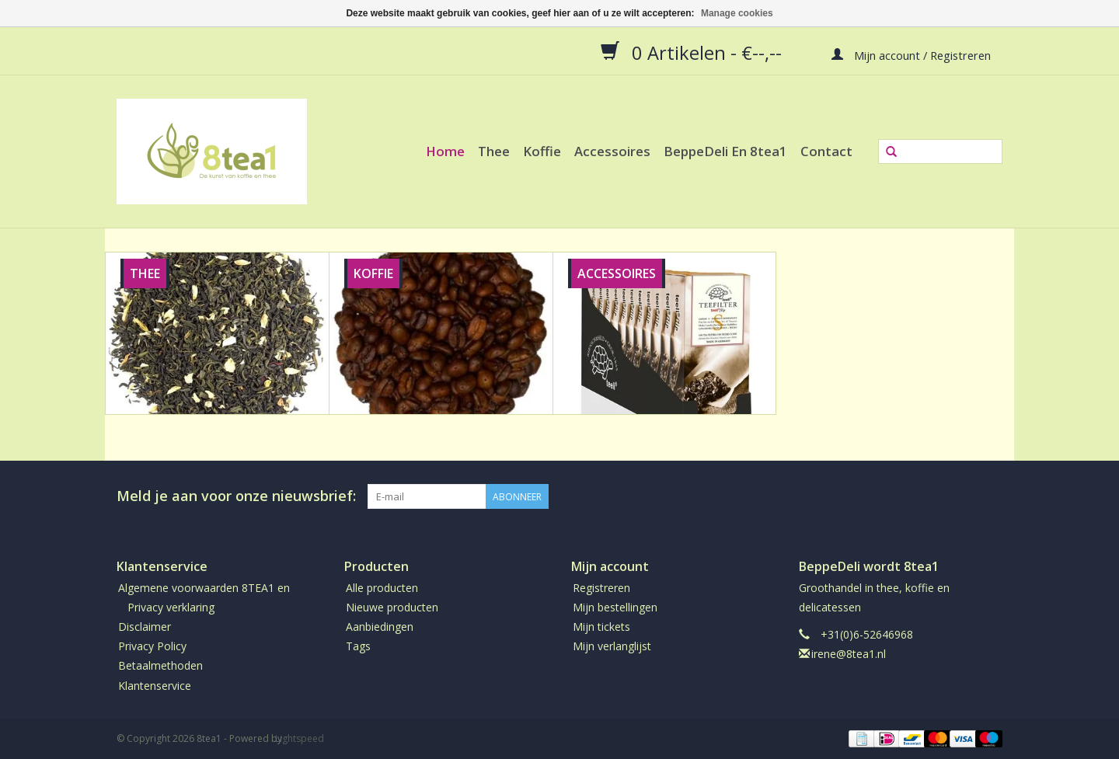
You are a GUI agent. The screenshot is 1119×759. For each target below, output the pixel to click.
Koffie (542, 151)
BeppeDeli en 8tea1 (725, 151)
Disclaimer (144, 626)
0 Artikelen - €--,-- (693, 52)
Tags (358, 646)
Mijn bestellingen (615, 607)
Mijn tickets (601, 626)
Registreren (601, 587)
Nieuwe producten (392, 607)
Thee (494, 151)
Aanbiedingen (379, 626)
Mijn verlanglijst (612, 646)
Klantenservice (154, 685)
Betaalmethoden (160, 665)
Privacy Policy (152, 646)
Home (445, 151)
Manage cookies (737, 13)
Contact (826, 151)
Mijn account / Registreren (911, 54)
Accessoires (612, 151)
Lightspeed (299, 738)
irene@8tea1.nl (848, 653)
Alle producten (382, 587)
